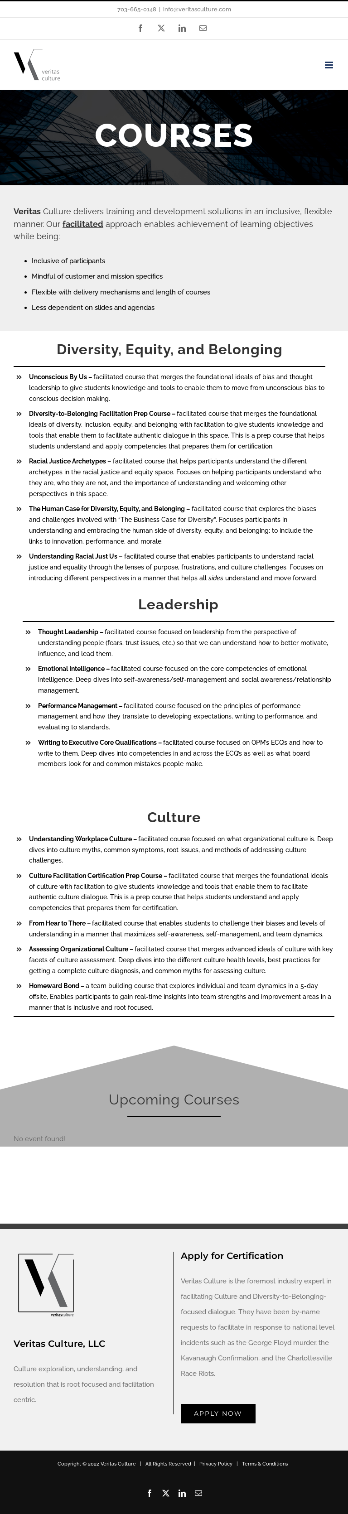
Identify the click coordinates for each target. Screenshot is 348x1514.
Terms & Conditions (265, 1464)
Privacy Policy (215, 1464)
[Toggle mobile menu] (329, 65)
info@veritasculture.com (197, 9)
